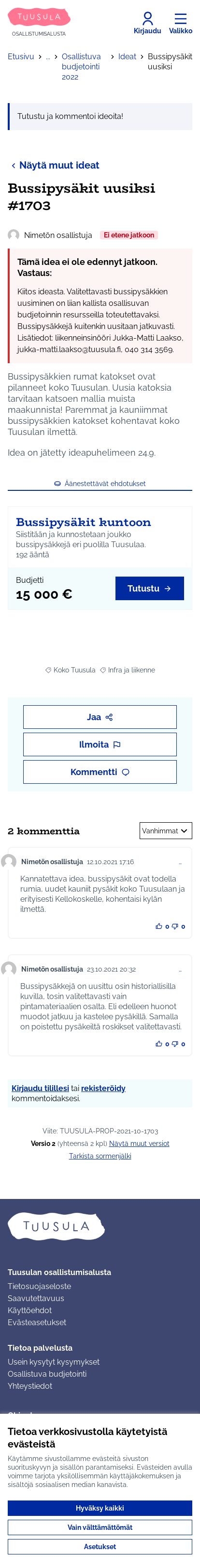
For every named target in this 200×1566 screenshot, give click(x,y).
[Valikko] (180, 23)
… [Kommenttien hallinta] (180, 862)
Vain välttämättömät (100, 1527)
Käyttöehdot (30, 1310)
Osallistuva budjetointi (47, 1374)
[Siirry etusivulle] (39, 23)
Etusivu (21, 56)
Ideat (127, 56)
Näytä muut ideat (54, 165)
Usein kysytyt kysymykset (54, 1362)
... (48, 56)
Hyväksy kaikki (100, 1508)
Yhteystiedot (30, 1386)
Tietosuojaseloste (39, 1286)
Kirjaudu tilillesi (40, 1088)
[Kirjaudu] (147, 23)
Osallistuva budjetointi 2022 (81, 66)
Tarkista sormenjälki (100, 1156)
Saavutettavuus (36, 1298)
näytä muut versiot (139, 1143)
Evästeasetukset (37, 1322)
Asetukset (100, 1547)
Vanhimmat (166, 831)
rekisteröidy (103, 1088)
